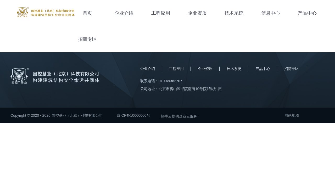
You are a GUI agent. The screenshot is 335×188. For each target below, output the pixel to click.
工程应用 (160, 13)
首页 (87, 13)
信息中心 (270, 13)
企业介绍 (124, 13)
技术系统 (234, 13)
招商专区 (87, 39)
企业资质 (197, 13)
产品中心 (307, 13)
